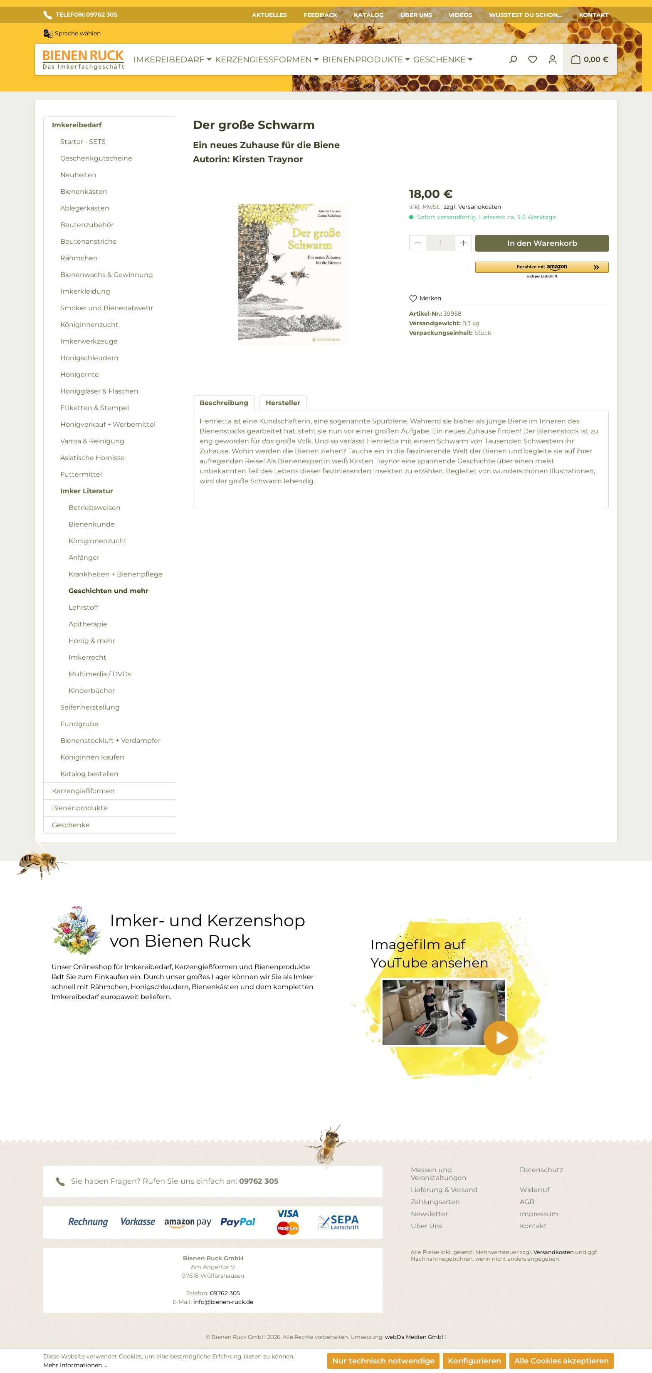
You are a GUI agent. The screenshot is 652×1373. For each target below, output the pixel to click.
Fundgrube (79, 724)
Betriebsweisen (95, 508)
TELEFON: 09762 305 (80, 15)
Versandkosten (553, 1252)
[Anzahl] (440, 243)
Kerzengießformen (83, 791)
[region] (293, 283)
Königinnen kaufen (92, 757)
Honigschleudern (89, 358)
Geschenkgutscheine (96, 158)
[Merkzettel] (533, 59)
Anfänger (84, 558)
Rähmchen (79, 258)
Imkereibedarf (76, 125)
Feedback (320, 15)
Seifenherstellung (90, 707)
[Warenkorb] (590, 59)
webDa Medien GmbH (415, 1336)
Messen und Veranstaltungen (439, 1174)
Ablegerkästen (84, 208)
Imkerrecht (87, 657)
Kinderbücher (92, 691)
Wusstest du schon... (526, 15)
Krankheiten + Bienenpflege (116, 574)
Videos (460, 15)
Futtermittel (81, 474)
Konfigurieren (474, 1361)
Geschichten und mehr (108, 591)
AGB (527, 1202)
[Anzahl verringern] (418, 243)
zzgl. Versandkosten (472, 206)
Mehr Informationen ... (75, 1365)
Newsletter (429, 1214)
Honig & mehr (92, 641)
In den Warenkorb (542, 243)
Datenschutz (541, 1170)
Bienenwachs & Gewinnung (106, 275)
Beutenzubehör (87, 225)
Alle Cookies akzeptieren (561, 1361)
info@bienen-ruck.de (223, 1302)
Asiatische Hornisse (92, 458)
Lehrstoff (83, 607)
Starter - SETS (83, 142)
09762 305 (259, 1181)
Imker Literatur (86, 491)
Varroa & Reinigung (92, 441)
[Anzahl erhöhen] (463, 243)
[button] (542, 269)
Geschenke (71, 825)
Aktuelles (269, 15)
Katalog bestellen (89, 774)
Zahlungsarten (435, 1202)
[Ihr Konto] (553, 59)
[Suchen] (513, 59)
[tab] (224, 403)
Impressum (539, 1214)
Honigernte (79, 375)
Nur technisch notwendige (383, 1361)
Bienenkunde (92, 524)
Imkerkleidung (85, 291)
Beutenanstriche (88, 241)
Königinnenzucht (89, 325)
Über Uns (416, 15)
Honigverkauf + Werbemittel (108, 424)
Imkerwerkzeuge (89, 341)
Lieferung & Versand (444, 1190)
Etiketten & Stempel (94, 408)
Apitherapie (88, 624)
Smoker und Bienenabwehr (106, 308)
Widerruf (534, 1190)
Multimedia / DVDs (100, 674)
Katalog (369, 15)
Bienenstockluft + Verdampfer (110, 741)
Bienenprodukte (80, 808)
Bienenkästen (83, 191)
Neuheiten (78, 175)
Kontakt (594, 15)
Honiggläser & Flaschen (99, 391)
